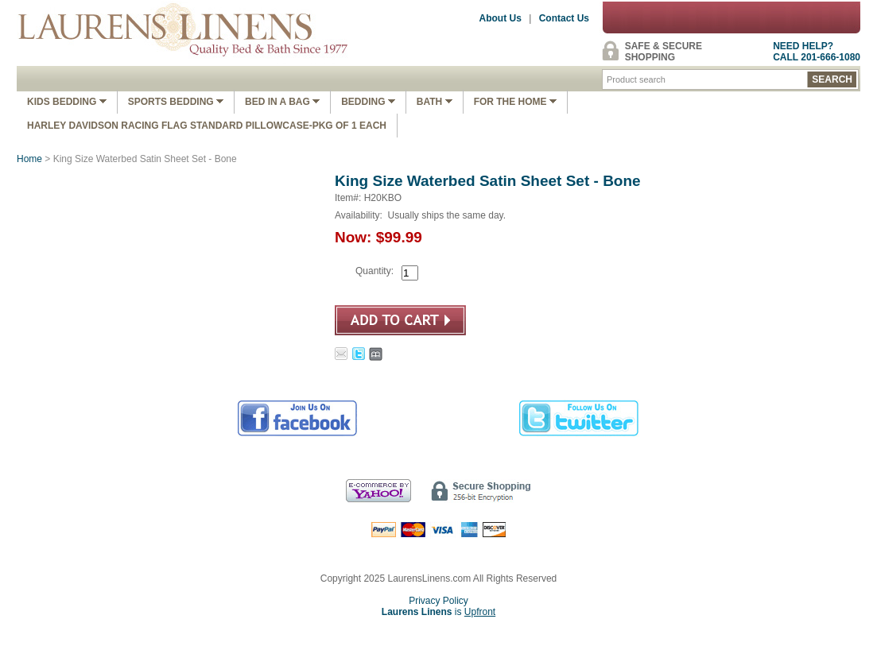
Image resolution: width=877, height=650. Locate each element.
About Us (500, 18)
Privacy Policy (438, 600)
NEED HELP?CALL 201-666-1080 (816, 52)
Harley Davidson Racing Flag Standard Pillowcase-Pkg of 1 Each (206, 125)
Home (29, 158)
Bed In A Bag (282, 101)
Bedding (368, 101)
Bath (434, 101)
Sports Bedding (175, 101)
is (438, 611)
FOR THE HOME (515, 101)
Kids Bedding (67, 101)
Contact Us (564, 18)
